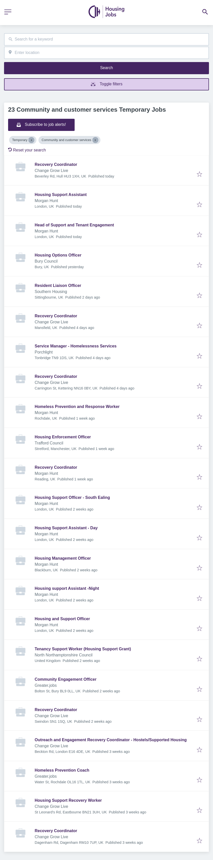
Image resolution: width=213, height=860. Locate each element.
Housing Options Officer (58, 255)
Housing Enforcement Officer (63, 437)
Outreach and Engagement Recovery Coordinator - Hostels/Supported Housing (111, 740)
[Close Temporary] (31, 140)
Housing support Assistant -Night (67, 588)
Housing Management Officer (63, 558)
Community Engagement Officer (65, 679)
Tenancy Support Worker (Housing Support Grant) (83, 649)
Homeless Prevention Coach (62, 770)
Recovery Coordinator (56, 164)
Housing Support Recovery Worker (68, 800)
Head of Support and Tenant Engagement (74, 225)
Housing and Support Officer (62, 619)
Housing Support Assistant (61, 194)
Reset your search (27, 150)
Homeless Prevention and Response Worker (77, 406)
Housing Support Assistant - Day (66, 528)
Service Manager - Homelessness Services (76, 346)
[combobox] (106, 39)
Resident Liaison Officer (58, 285)
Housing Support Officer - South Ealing (72, 497)
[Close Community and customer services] (95, 140)
